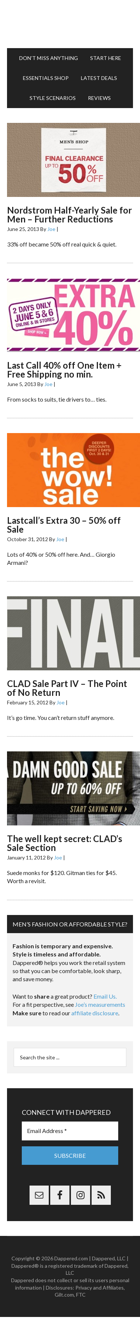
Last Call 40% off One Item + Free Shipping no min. (64, 369)
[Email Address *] (70, 1131)
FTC (81, 1294)
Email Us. (105, 996)
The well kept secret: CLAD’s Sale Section (64, 843)
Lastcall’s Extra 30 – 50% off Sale (64, 524)
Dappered (70, 24)
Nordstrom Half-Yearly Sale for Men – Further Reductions (69, 214)
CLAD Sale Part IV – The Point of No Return (67, 688)
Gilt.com (64, 1294)
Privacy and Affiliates (99, 1287)
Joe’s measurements (100, 1004)
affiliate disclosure (94, 1012)
